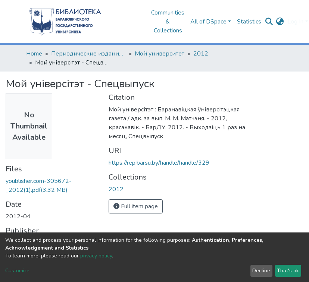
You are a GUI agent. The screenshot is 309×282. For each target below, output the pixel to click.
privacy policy (96, 255)
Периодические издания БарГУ (88, 54)
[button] (280, 21)
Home (34, 54)
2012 (200, 54)
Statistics (249, 22)
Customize (17, 270)
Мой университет (159, 54)
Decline (261, 270)
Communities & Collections (167, 22)
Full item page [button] (135, 206)
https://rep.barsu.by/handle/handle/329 (159, 163)
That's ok (288, 270)
